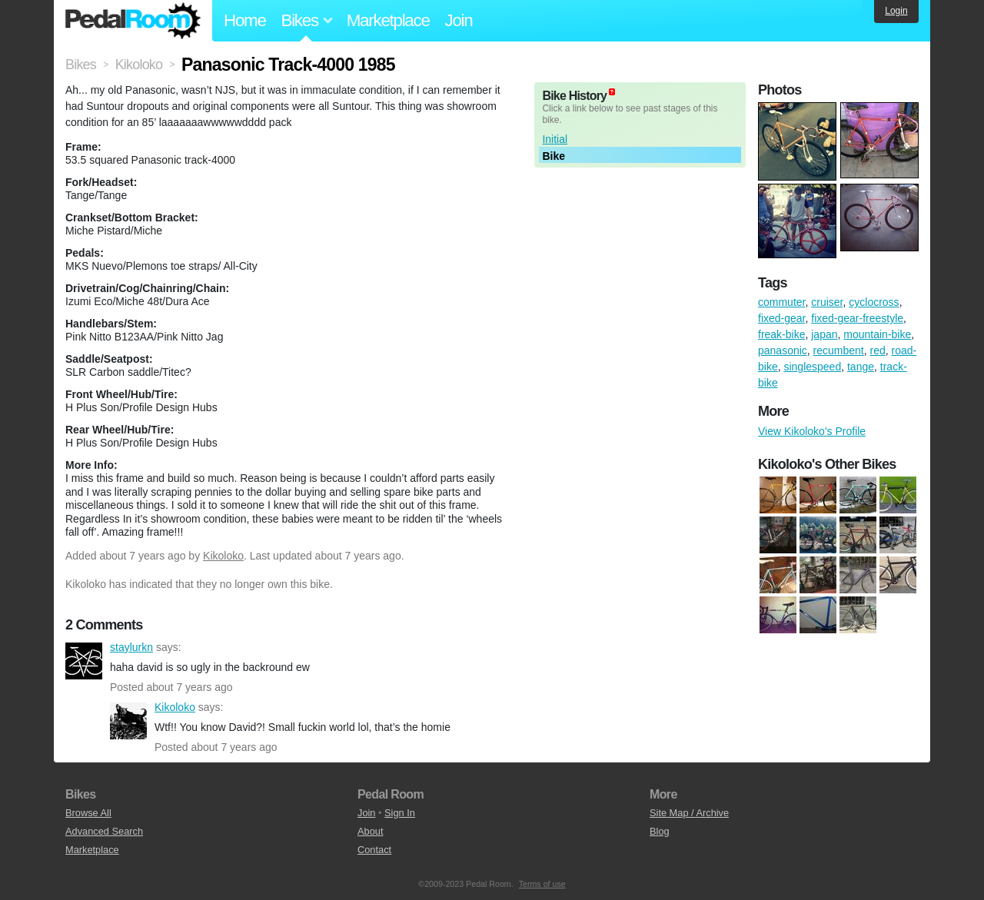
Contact (374, 849)
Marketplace (388, 20)
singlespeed (812, 366)
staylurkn (83, 661)
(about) (612, 92)
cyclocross (874, 302)
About (370, 831)
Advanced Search (104, 831)
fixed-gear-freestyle (857, 318)
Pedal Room (133, 20)
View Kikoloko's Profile (812, 431)
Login (896, 10)
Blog (660, 831)
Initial (554, 139)
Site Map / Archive (689, 813)
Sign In (399, 813)
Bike (553, 156)
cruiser (827, 302)
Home (245, 20)
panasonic (782, 350)
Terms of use (542, 883)
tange (860, 366)
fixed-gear (781, 318)
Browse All (88, 813)
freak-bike (781, 334)
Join (459, 20)
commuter (781, 302)
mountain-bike (877, 334)
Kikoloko (223, 556)
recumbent (838, 350)
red (878, 350)
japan (824, 334)
